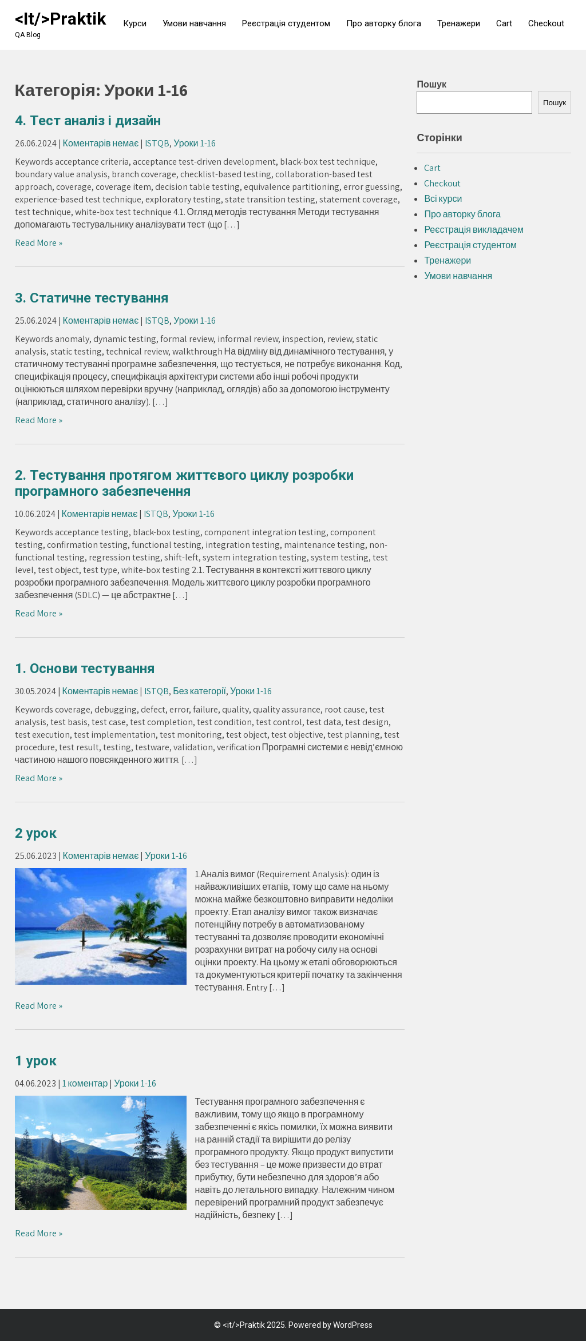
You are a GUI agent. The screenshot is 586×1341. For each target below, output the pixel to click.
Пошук (431, 84)
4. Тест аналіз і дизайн (88, 121)
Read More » (38, 243)
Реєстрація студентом (286, 23)
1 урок (36, 1061)
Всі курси (443, 199)
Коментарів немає (101, 143)
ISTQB (157, 143)
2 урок (36, 833)
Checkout (546, 23)
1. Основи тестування (85, 668)
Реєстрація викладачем (474, 230)
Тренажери (458, 23)
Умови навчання (194, 23)
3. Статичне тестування (92, 298)
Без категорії (199, 691)
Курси (134, 23)
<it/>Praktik (60, 19)
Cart (504, 23)
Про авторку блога (383, 23)
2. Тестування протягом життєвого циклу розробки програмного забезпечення (184, 483)
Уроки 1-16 (194, 143)
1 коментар (85, 1083)
